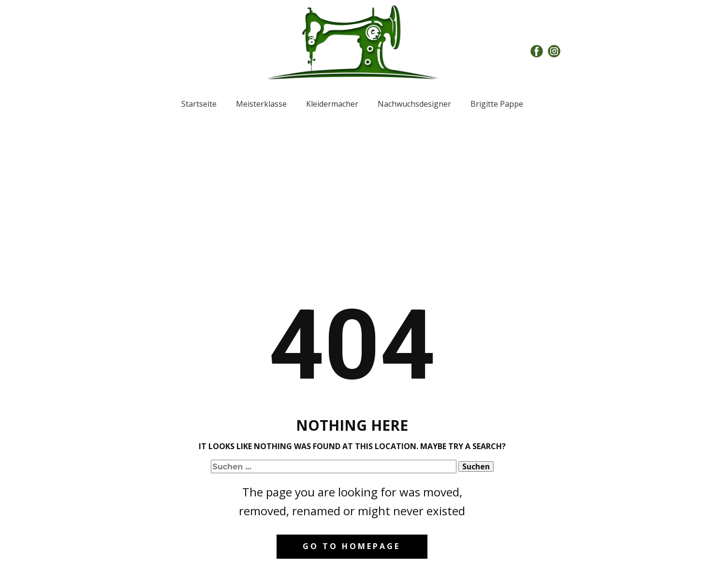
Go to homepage (351, 546)
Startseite (199, 104)
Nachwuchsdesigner (414, 104)
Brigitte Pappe (496, 104)
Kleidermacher (332, 104)
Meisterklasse (261, 104)
